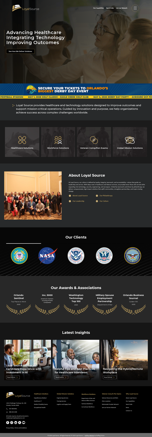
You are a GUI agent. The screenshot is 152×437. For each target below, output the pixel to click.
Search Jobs (129, 404)
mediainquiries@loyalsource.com (15, 418)
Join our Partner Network (109, 407)
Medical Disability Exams (41, 404)
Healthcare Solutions (41, 394)
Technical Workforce (87, 404)
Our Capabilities (130, 401)
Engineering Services (62, 398)
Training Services (61, 401)
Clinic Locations (106, 401)
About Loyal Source (131, 398)
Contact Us (129, 411)
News (127, 407)
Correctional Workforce (87, 407)
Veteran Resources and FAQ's (110, 398)
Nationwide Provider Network (110, 404)
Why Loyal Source (132, 394)
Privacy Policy (10, 428)
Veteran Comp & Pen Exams (111, 394)
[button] (135, 8)
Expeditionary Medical (40, 398)
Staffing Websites (89, 435)
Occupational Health (39, 407)
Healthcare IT (38, 401)
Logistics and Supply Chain (64, 404)
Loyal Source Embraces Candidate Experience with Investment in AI (23, 369)
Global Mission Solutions (65, 394)
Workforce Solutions (88, 394)
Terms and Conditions (21, 428)
